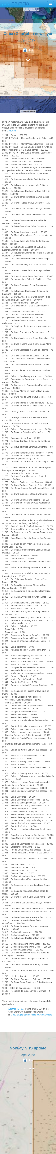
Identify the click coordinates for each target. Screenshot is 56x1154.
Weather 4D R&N (16, 1009)
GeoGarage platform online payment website (31, 1015)
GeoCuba (11, 131)
